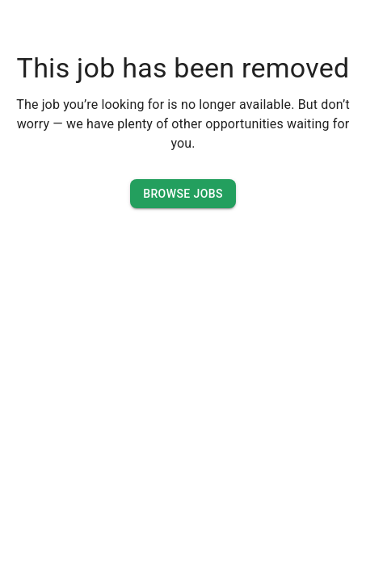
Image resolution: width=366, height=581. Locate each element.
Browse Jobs (183, 194)
